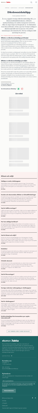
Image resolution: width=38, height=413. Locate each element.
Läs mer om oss (7, 356)
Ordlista (4, 400)
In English (4, 403)
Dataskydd (4, 405)
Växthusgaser (21, 7)
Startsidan (7, 7)
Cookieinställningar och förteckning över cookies (14, 408)
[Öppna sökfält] (31, 2)
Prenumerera (9, 390)
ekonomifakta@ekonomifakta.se (10, 368)
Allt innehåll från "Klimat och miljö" (19, 331)
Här (34, 383)
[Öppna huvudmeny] (36, 2)
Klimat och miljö (14, 7)
